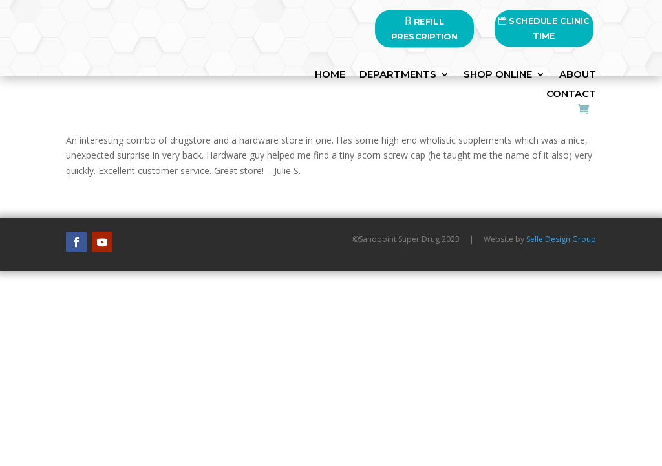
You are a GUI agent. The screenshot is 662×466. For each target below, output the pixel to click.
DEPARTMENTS (397, 75)
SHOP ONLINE (498, 75)
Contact (571, 94)
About (577, 75)
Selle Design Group (561, 239)
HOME (330, 75)
